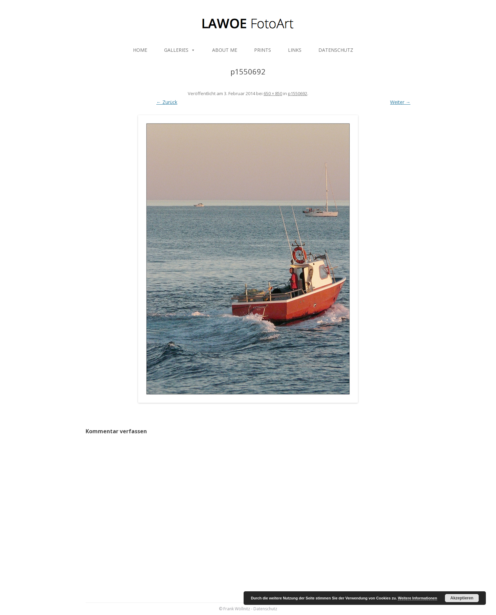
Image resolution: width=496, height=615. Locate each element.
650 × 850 (273, 93)
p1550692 (297, 93)
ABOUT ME (224, 50)
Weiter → (400, 102)
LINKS (294, 50)
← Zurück (166, 102)
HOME (140, 50)
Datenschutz (265, 609)
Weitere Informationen (417, 598)
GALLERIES (179, 50)
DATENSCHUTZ (335, 50)
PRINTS (262, 50)
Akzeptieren (461, 598)
